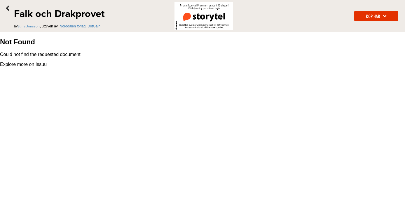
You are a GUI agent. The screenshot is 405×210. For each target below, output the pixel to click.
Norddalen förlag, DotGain (80, 26)
